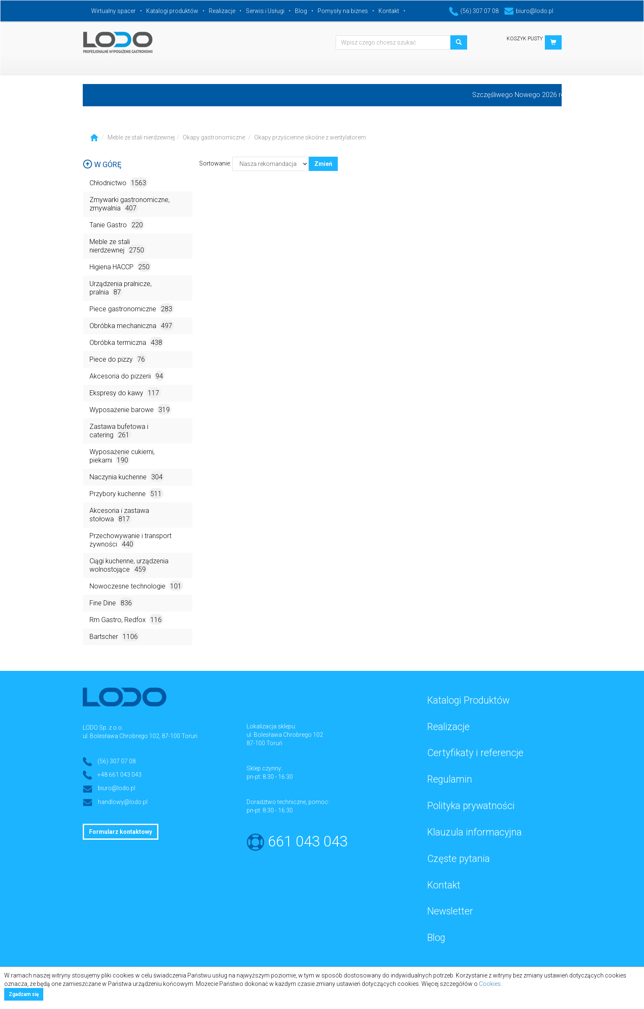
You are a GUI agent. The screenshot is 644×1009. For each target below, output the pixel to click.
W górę (102, 164)
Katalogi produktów (172, 11)
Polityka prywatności (471, 806)
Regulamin (449, 779)
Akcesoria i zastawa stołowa (119, 515)
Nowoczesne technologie (136, 586)
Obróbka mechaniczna (131, 325)
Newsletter (450, 911)
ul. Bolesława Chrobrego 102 (285, 734)
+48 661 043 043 (119, 774)
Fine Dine (111, 602)
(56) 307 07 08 (474, 11)
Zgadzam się (24, 994)
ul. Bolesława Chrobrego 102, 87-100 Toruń (140, 736)
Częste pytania (458, 858)
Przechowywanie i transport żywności (130, 540)
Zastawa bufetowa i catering (118, 431)
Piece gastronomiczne (131, 308)
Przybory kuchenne (126, 493)
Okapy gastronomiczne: (214, 137)
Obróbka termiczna (126, 342)
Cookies (490, 983)
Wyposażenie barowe (130, 409)
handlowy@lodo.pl (122, 802)
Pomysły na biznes (343, 11)
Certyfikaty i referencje (475, 753)
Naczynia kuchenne (126, 476)
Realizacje (222, 11)
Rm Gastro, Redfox (126, 619)
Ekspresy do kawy (125, 392)
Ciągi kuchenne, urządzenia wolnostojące (128, 565)
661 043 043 (307, 841)
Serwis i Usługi (265, 11)
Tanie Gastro (117, 224)
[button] (553, 42)
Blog (301, 11)
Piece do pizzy (118, 359)
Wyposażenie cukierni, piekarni (122, 456)
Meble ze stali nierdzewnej (141, 137)
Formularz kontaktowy (120, 831)
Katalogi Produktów (468, 700)
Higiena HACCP (120, 266)
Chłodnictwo (118, 182)
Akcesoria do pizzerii (127, 375)
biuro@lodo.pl (528, 11)
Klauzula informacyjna (474, 832)
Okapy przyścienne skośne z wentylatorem (310, 137)
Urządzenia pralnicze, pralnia (120, 288)
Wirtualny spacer (113, 11)
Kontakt (389, 11)
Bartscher (114, 636)
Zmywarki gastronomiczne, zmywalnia (129, 204)
